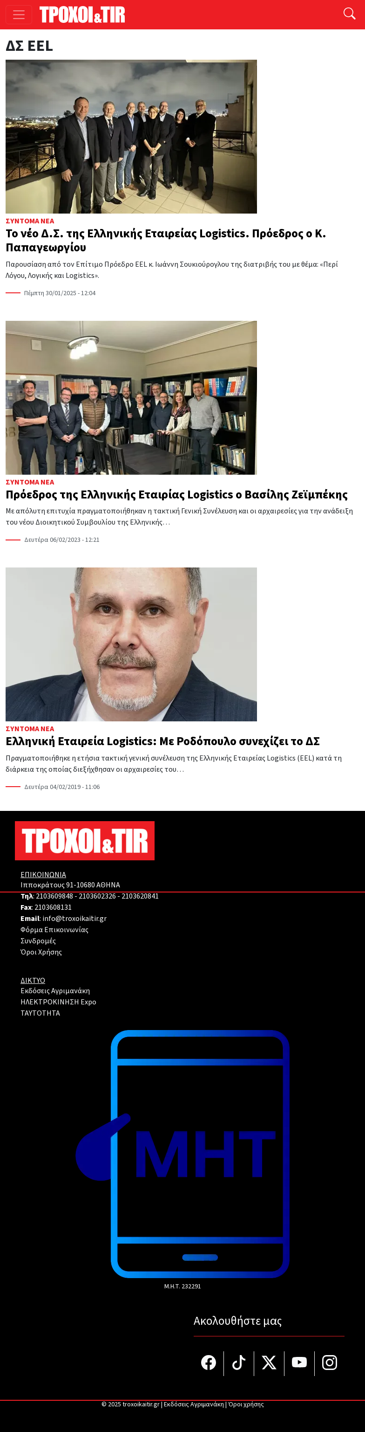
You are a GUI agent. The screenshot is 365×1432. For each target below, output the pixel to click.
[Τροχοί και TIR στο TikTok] (239, 1363)
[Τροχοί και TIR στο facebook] (209, 1363)
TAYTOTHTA (40, 1013)
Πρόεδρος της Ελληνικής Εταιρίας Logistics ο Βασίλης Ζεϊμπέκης (177, 494)
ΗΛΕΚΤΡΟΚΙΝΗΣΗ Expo (58, 1002)
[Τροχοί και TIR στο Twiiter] (269, 1363)
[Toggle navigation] (19, 14)
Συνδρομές (38, 941)
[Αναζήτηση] (349, 15)
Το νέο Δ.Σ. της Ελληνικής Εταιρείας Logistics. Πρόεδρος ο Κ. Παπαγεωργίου (166, 240)
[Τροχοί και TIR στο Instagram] (330, 1363)
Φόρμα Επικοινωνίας (54, 930)
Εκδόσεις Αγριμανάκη (55, 991)
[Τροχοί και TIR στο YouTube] (299, 1363)
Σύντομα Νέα (30, 221)
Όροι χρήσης (246, 1404)
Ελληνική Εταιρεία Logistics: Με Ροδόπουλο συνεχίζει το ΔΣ (163, 741)
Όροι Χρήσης (41, 952)
